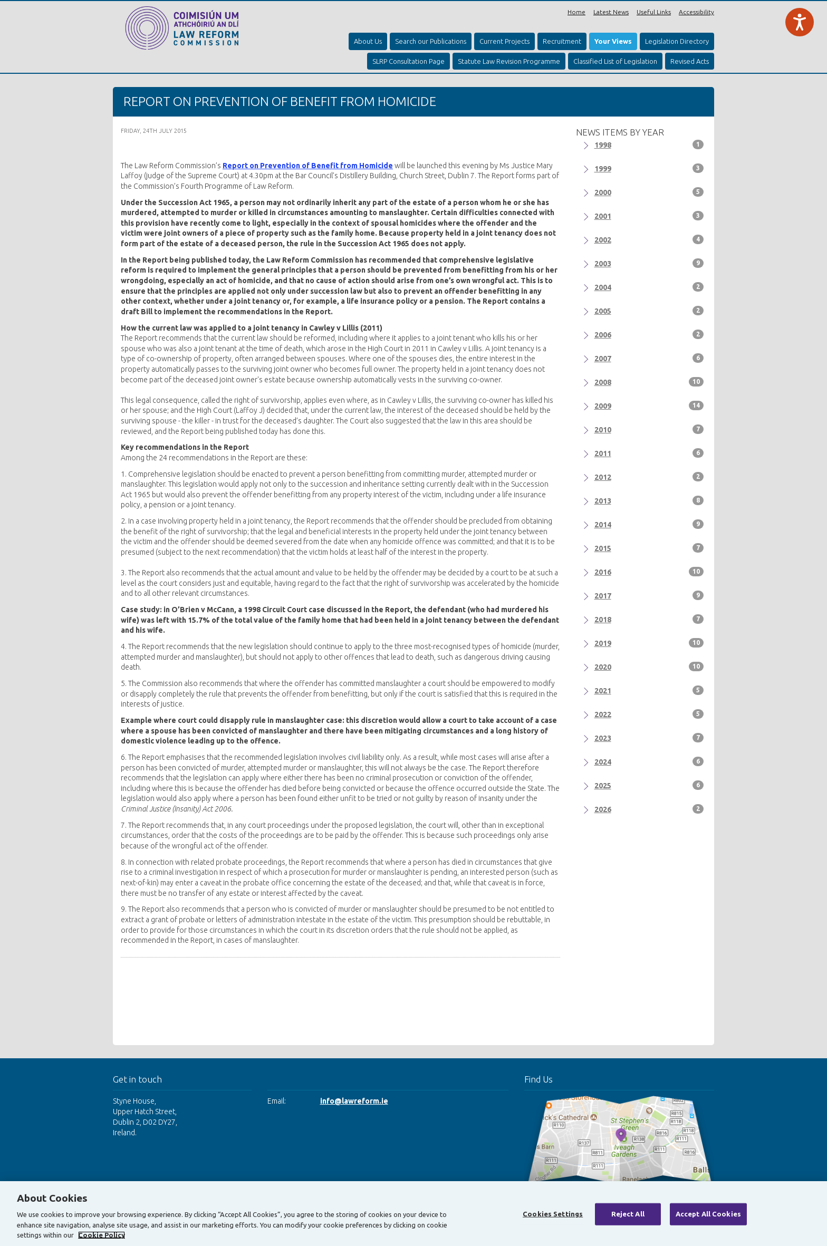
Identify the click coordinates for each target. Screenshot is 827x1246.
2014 (649, 524)
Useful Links (654, 11)
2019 (649, 643)
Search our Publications (430, 41)
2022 (649, 714)
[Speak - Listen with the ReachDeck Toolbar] (799, 22)
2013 (649, 500)
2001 (649, 215)
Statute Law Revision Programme (509, 61)
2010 (649, 429)
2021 (649, 690)
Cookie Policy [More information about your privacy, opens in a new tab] (101, 1235)
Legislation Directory (677, 41)
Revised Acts (689, 61)
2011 (649, 453)
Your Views (613, 41)
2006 (649, 334)
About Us (368, 41)
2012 (649, 476)
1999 (649, 168)
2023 (649, 737)
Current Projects (504, 41)
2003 (649, 263)
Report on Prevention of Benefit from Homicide (308, 165)
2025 (649, 785)
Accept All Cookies (708, 1214)
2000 (649, 192)
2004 (649, 287)
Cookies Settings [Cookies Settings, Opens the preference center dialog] (553, 1214)
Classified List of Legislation (615, 61)
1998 (649, 144)
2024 (649, 761)
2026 (649, 809)
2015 (649, 548)
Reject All (628, 1214)
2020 (649, 666)
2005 (649, 310)
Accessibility (696, 11)
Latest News (611, 11)
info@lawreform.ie (354, 1101)
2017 (649, 595)
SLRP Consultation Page (408, 61)
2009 (649, 405)
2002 (649, 239)
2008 (649, 382)
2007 (649, 358)
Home (576, 11)
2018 (649, 619)
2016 (649, 571)
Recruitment (562, 41)
